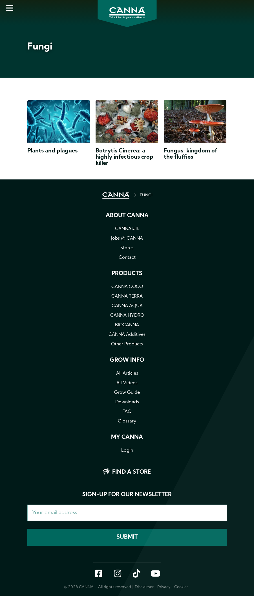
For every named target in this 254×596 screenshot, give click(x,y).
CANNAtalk (127, 229)
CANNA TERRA (127, 296)
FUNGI (146, 195)
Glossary (127, 421)
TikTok (136, 574)
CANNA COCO (127, 287)
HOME (116, 195)
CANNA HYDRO (127, 315)
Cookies (181, 587)
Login (127, 450)
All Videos (127, 383)
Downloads (127, 402)
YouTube (155, 574)
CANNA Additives (127, 334)
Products (127, 273)
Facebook (98, 574)
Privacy (164, 587)
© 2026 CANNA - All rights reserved (97, 587)
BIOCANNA (127, 325)
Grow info (127, 360)
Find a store (131, 472)
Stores (127, 248)
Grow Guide (127, 392)
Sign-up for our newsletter (127, 495)
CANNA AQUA (127, 306)
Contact (127, 257)
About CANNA (127, 216)
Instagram (117, 574)
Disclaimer (144, 587)
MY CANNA (127, 437)
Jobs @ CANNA (127, 238)
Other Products (127, 344)
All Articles (127, 373)
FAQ (127, 412)
